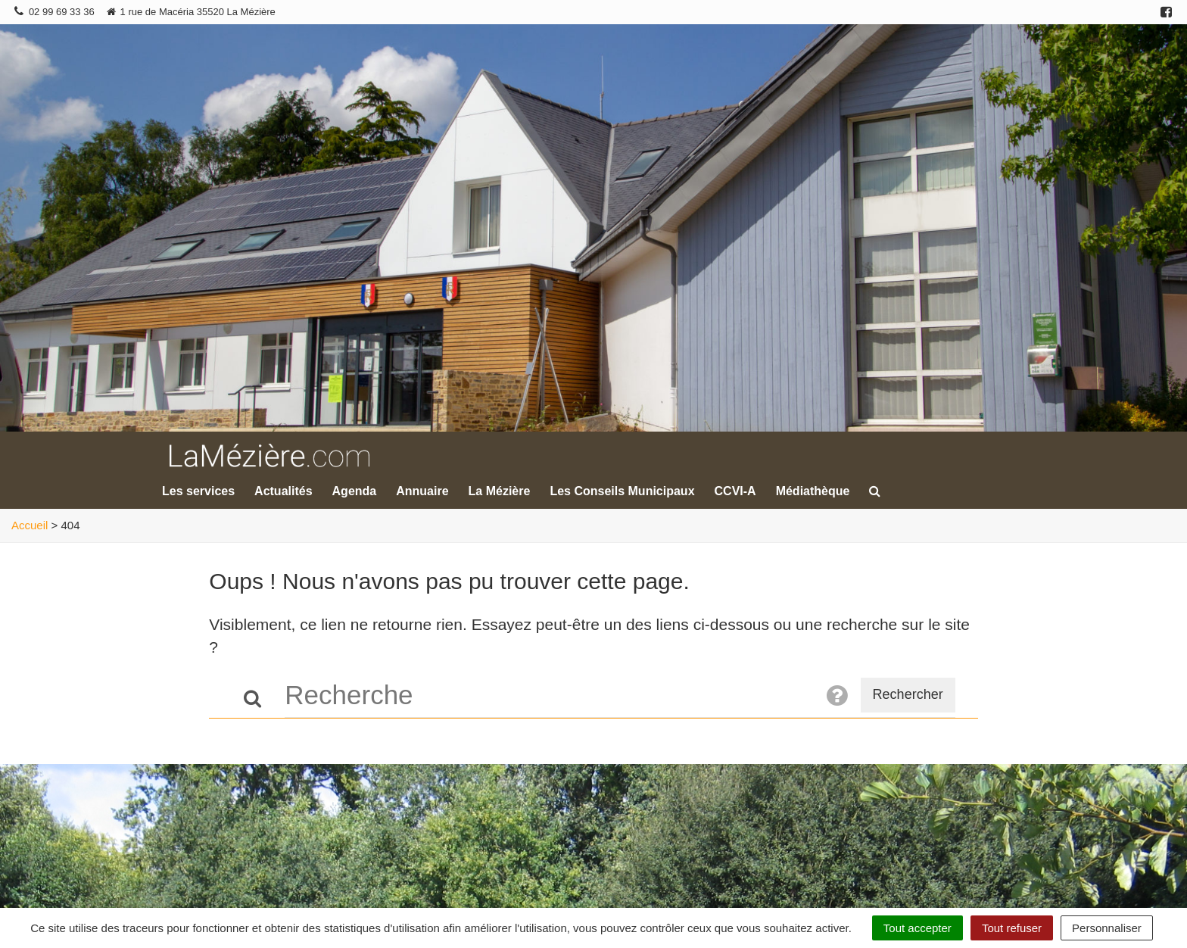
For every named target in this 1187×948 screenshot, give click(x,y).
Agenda (354, 491)
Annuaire (422, 491)
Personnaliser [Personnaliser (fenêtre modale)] (1107, 927)
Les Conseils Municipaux (622, 491)
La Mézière (500, 491)
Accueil (29, 525)
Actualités (283, 491)
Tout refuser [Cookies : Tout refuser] (1012, 927)
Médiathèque (813, 491)
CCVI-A (735, 491)
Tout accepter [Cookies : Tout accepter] (917, 927)
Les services (198, 491)
